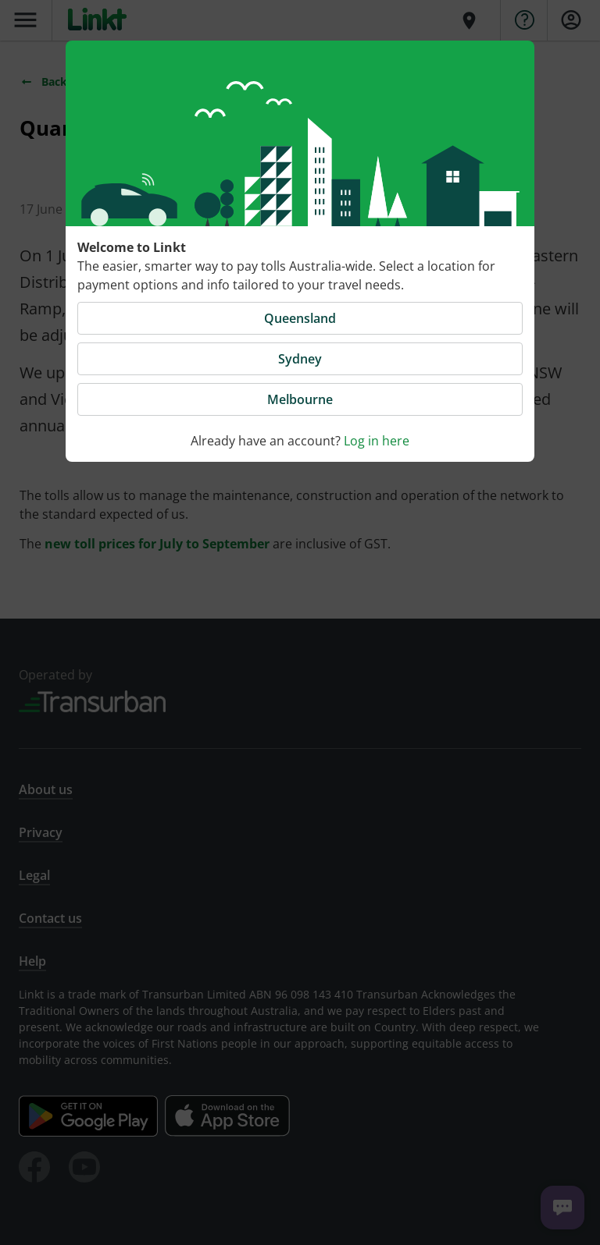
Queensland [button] (300, 318)
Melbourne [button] (300, 399)
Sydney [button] (300, 358)
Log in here (376, 440)
